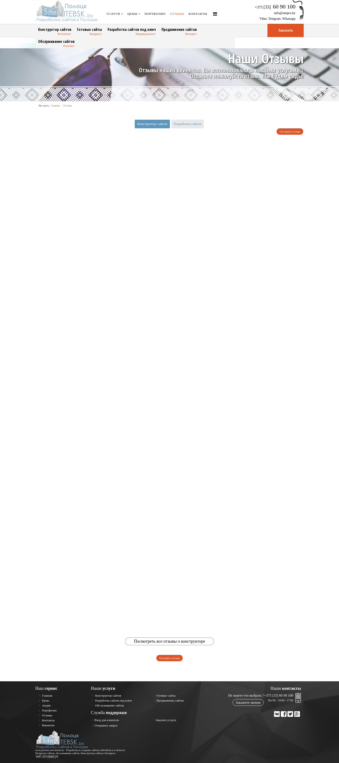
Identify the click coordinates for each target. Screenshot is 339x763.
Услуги (113, 14)
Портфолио (155, 14)
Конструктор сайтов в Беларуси (98, 753)
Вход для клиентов (106, 720)
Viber (262, 18)
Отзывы (177, 14)
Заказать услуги (166, 720)
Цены (132, 14)
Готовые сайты (89, 29)
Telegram (274, 18)
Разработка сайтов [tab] (188, 124)
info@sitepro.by (284, 13)
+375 (275, 7)
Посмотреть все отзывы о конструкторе (169, 641)
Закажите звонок (248, 702)
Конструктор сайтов (54, 29)
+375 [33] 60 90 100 (278, 695)
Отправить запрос (106, 725)
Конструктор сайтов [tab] (152, 124)
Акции (46, 705)
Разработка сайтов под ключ (132, 29)
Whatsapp (288, 18)
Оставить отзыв (290, 131)
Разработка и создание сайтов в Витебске (89, 750)
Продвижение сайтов (179, 29)
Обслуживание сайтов (56, 41)
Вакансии (47, 725)
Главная (55, 105)
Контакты (198, 14)
